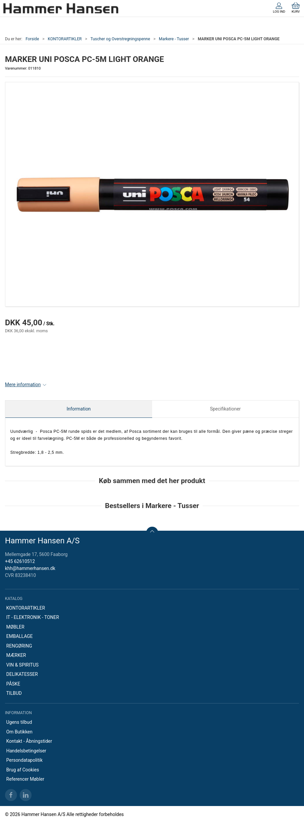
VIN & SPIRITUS (22, 665)
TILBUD (14, 693)
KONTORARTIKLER (65, 39)
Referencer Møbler (25, 779)
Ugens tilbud (19, 722)
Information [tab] (78, 409)
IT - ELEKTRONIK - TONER (32, 617)
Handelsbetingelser (26, 750)
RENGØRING (19, 646)
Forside (32, 39)
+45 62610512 (20, 561)
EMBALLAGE (19, 636)
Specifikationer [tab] (225, 409)
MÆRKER (16, 655)
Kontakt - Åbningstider (29, 741)
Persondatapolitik (24, 760)
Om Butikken (19, 731)
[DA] (61, 8)
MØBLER (15, 627)
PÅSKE (13, 683)
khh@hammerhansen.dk (30, 568)
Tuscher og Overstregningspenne (120, 39)
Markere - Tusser (174, 39)
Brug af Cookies (22, 769)
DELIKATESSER (22, 674)
